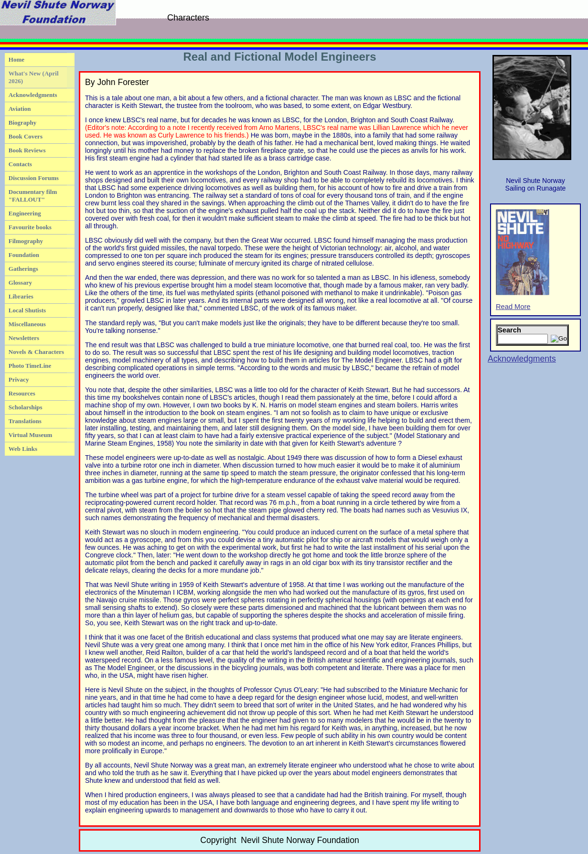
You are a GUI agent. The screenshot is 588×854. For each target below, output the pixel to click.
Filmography (26, 241)
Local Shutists (27, 310)
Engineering (25, 213)
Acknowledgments (33, 94)
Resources (22, 393)
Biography (23, 122)
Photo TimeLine (30, 365)
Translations (25, 421)
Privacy (19, 379)
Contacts (20, 164)
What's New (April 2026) (34, 77)
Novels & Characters (36, 351)
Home (16, 59)
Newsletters (24, 338)
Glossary (20, 282)
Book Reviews (27, 150)
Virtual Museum (31, 434)
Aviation (20, 108)
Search (509, 330)
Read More (522, 259)
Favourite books (30, 227)
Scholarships (26, 407)
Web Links (23, 448)
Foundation (24, 254)
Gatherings (23, 268)
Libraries (21, 296)
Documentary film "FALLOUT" (33, 195)
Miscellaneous (27, 324)
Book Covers (26, 136)
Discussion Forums (34, 177)
